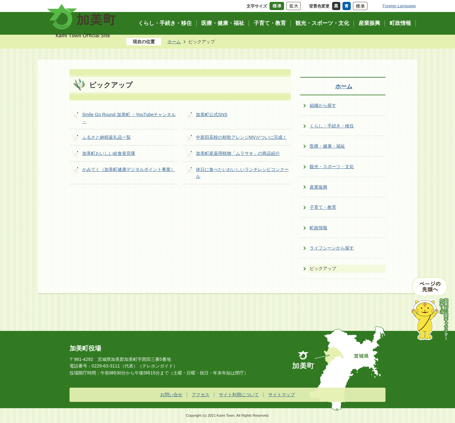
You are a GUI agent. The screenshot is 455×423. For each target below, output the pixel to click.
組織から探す (323, 105)
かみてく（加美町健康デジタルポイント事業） (128, 169)
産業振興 (318, 187)
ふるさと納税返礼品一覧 (106, 137)
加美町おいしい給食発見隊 (108, 153)
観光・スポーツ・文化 (332, 166)
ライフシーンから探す (332, 247)
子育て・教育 (323, 207)
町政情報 (318, 227)
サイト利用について (239, 394)
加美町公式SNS (212, 114)
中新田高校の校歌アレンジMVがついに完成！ (241, 137)
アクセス (200, 394)
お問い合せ (171, 394)
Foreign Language (399, 5)
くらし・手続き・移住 (332, 125)
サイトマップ (281, 394)
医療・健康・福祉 (327, 146)
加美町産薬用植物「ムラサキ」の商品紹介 (238, 153)
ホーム (174, 41)
